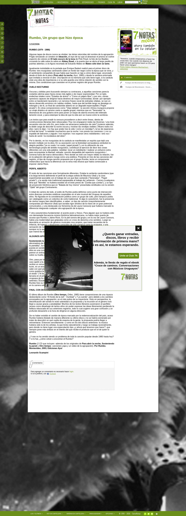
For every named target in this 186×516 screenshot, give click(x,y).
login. (71, 371)
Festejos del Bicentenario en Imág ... (136, 83)
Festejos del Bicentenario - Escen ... (136, 87)
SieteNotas (136, 514)
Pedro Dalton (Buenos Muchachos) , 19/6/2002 (134, 68)
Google (144, 3)
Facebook (53, 374)
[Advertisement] (110, 16)
